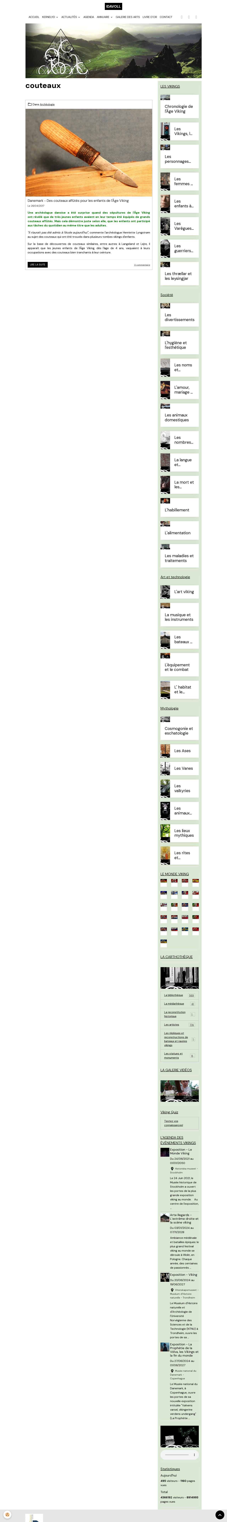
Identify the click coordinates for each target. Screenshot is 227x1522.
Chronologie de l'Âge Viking (179, 112)
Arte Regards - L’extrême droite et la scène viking (183, 1228)
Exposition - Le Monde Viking (182, 1161)
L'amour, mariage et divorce (184, 393)
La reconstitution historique (179, 1020)
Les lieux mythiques (184, 837)
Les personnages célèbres (177, 163)
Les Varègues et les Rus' (183, 230)
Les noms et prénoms (183, 371)
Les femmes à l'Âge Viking (183, 185)
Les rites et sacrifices (183, 859)
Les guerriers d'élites (182, 252)
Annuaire (103, 20)
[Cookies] (8, 1515)
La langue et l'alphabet (183, 466)
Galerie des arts (128, 20)
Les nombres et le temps (182, 443)
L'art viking (184, 595)
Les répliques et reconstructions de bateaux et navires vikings (180, 1045)
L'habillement (177, 513)
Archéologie (48, 108)
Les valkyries (182, 792)
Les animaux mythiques (184, 814)
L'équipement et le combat (177, 671)
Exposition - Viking (184, 1285)
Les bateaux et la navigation (184, 643)
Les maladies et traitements (179, 562)
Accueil (34, 20)
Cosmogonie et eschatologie (179, 735)
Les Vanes (183, 772)
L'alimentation (177, 536)
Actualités (69, 20)
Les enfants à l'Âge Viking (182, 207)
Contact (166, 20)
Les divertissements (180, 321)
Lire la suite (37, 268)
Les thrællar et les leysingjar (178, 280)
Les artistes (179, 1031)
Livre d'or (150, 20)
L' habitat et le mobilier (182, 693)
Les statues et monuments (179, 1063)
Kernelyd (49, 20)
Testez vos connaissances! (174, 1132)
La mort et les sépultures (184, 488)
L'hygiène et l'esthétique (176, 349)
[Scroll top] (219, 1514)
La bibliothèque (179, 1000)
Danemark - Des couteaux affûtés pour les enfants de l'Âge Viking (78, 204)
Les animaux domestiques (177, 421)
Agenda (88, 20)
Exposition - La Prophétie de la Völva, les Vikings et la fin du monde (184, 1359)
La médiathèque (179, 1009)
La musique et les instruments (179, 621)
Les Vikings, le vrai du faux (183, 135)
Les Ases (182, 754)
